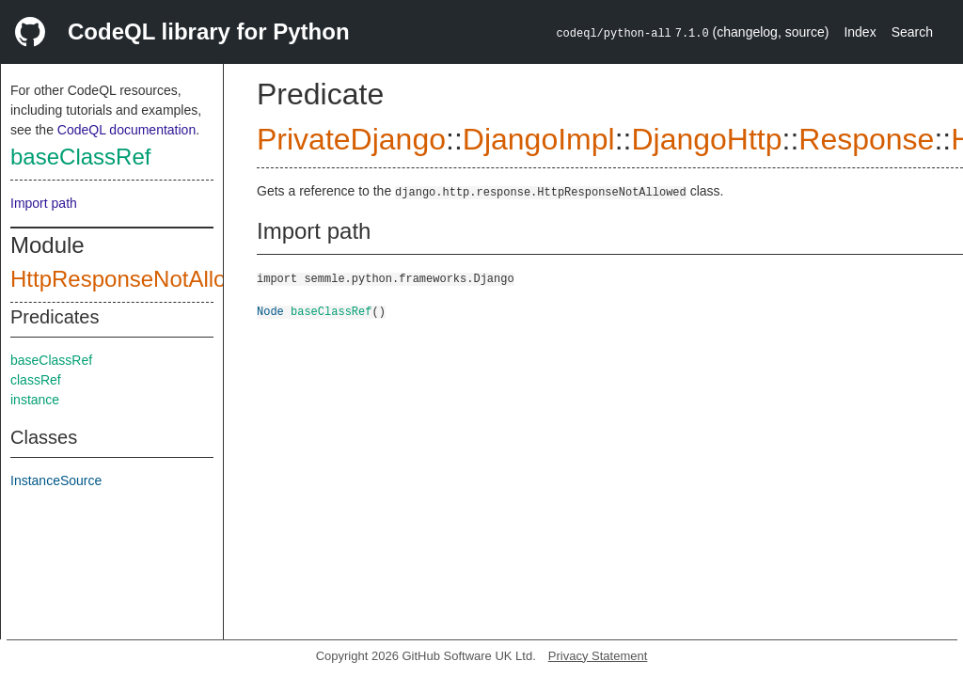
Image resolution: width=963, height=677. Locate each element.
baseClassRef (80, 156)
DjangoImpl (539, 139)
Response (866, 139)
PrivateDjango (351, 139)
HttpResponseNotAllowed (138, 278)
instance (34, 399)
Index (860, 31)
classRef (35, 379)
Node (270, 311)
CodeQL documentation (126, 129)
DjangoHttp (706, 139)
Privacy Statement (598, 656)
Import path (43, 203)
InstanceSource (56, 480)
